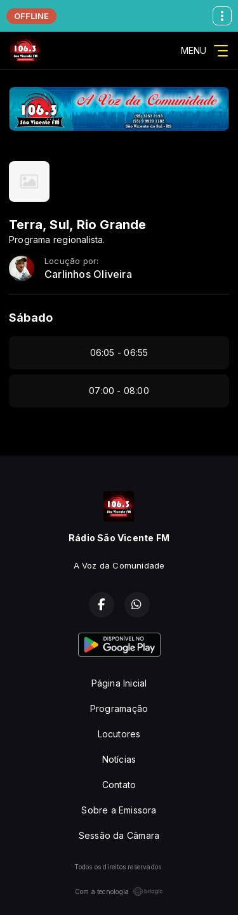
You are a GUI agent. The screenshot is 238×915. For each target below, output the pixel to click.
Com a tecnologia (119, 891)
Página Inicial (119, 683)
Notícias (119, 759)
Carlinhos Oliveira (88, 274)
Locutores (119, 733)
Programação (119, 708)
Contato (119, 784)
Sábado (31, 317)
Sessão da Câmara (119, 835)
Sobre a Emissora (118, 810)
